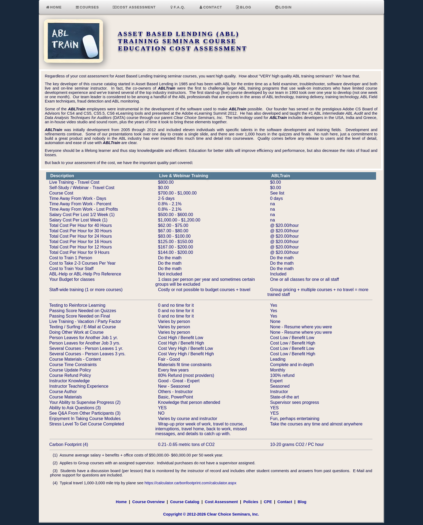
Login (283, 7)
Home (54, 7)
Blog (243, 7)
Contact (210, 7)
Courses (87, 7)
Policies (250, 502)
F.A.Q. (177, 7)
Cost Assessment (134, 7)
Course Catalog (184, 502)
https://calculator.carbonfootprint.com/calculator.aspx (191, 483)
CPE (268, 502)
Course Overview (148, 502)
